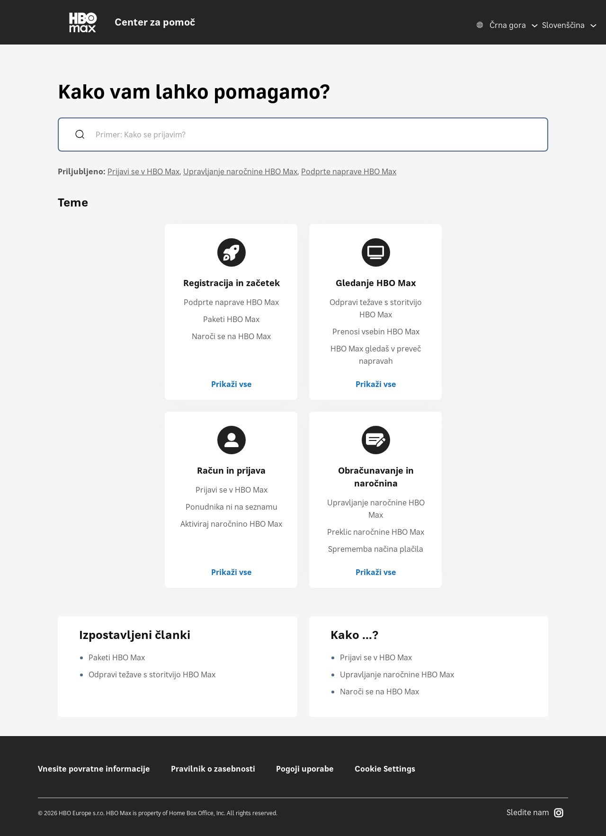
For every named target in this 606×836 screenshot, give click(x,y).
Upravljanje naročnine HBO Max (240, 171)
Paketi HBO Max (231, 319)
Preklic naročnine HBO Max (375, 532)
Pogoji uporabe (305, 769)
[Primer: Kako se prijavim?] (316, 136)
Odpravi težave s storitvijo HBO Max (152, 674)
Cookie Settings (385, 769)
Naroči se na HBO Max (231, 336)
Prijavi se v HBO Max (143, 171)
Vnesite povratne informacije (94, 769)
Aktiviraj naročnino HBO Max (231, 524)
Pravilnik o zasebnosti (213, 769)
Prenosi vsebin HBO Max (375, 331)
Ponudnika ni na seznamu (231, 507)
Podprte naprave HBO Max (348, 171)
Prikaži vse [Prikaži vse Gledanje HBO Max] (376, 384)
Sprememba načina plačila (375, 549)
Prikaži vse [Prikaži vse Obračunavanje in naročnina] (376, 572)
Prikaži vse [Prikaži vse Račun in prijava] (231, 572)
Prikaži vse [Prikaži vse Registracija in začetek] (231, 384)
